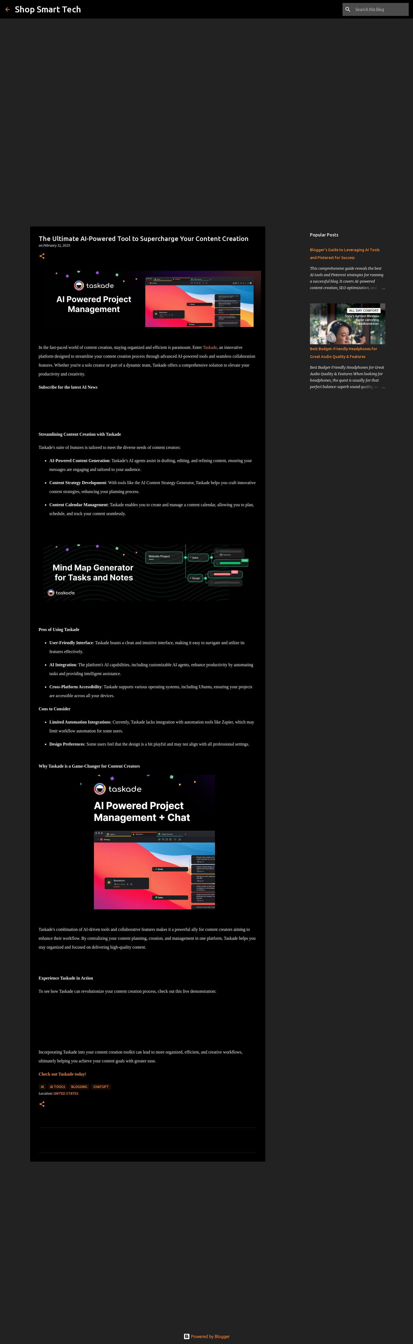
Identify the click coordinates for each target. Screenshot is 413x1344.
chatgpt (101, 1086)
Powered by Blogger (206, 1336)
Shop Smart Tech (48, 9)
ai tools (57, 1086)
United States (66, 1093)
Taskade (210, 347)
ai (42, 1086)
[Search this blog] (380, 9)
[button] (42, 256)
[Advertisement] (206, 184)
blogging (79, 1086)
